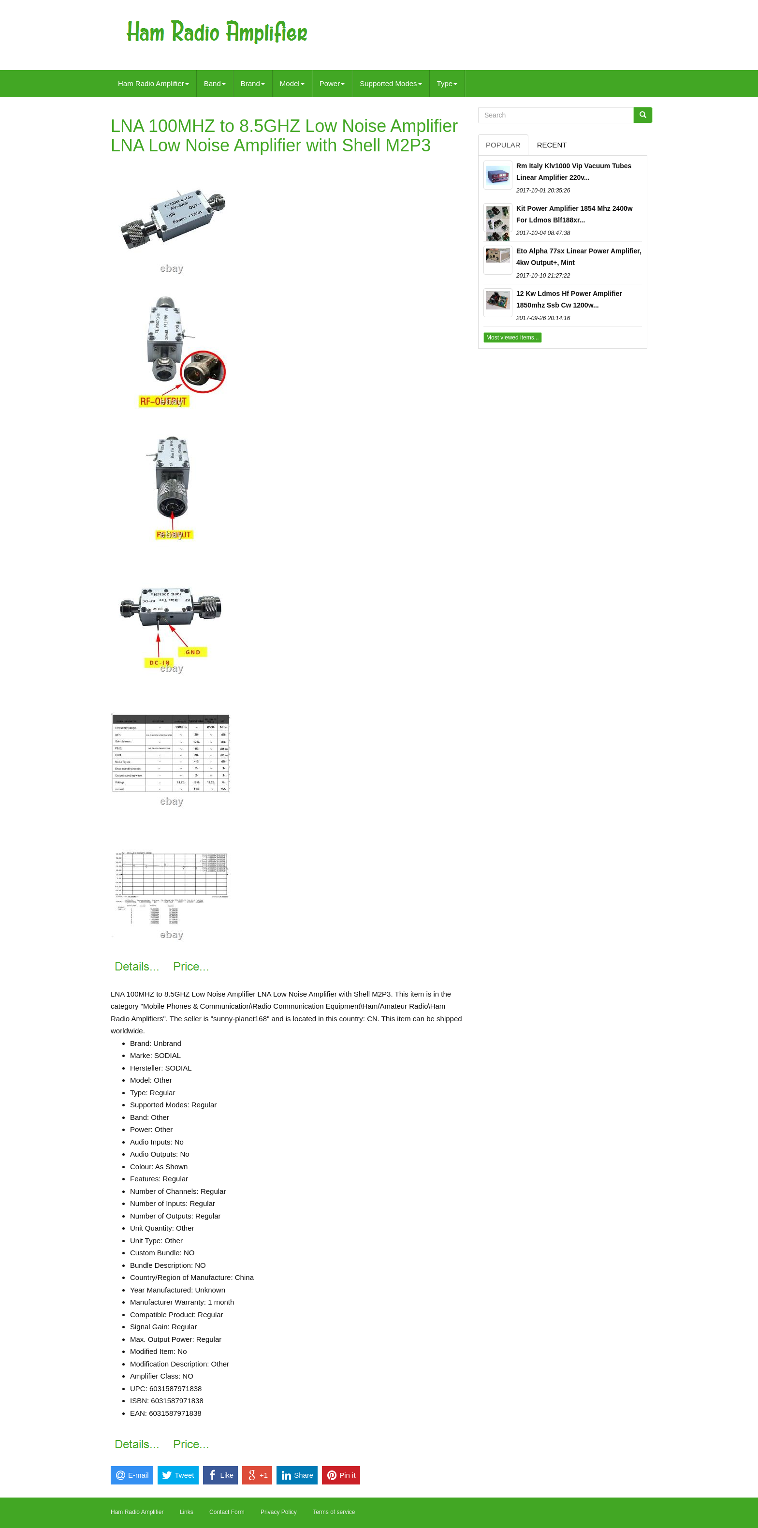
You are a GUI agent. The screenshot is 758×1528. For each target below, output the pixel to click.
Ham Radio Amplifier (153, 83)
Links (186, 1512)
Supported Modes (391, 83)
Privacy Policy (279, 1512)
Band (215, 83)
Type (447, 83)
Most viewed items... (512, 337)
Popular (503, 145)
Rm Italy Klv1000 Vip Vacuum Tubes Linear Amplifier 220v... (573, 171)
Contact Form (227, 1512)
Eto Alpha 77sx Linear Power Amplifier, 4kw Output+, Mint (578, 256)
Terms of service (334, 1512)
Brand (253, 83)
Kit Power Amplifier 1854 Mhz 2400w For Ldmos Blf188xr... (574, 214)
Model (292, 83)
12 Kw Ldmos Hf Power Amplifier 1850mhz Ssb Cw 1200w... (569, 299)
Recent (552, 145)
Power (332, 83)
